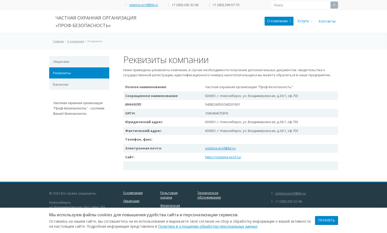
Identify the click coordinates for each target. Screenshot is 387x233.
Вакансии (60, 84)
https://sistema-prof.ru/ (223, 157)
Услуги (304, 20)
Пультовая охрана (169, 195)
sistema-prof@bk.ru (143, 5)
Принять (326, 220)
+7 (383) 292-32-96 (185, 5)
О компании (279, 20)
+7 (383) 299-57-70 (226, 5)
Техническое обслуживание (209, 195)
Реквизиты (62, 73)
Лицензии (61, 61)
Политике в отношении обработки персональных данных (207, 226)
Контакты (327, 21)
